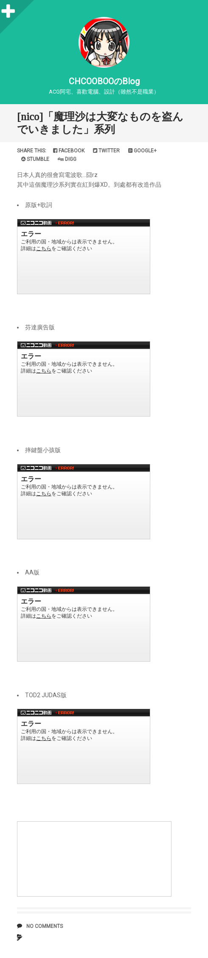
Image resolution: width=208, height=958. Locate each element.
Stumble (35, 159)
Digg (67, 159)
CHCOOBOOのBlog (104, 81)
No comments (44, 926)
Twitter (106, 151)
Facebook (68, 151)
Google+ (142, 151)
